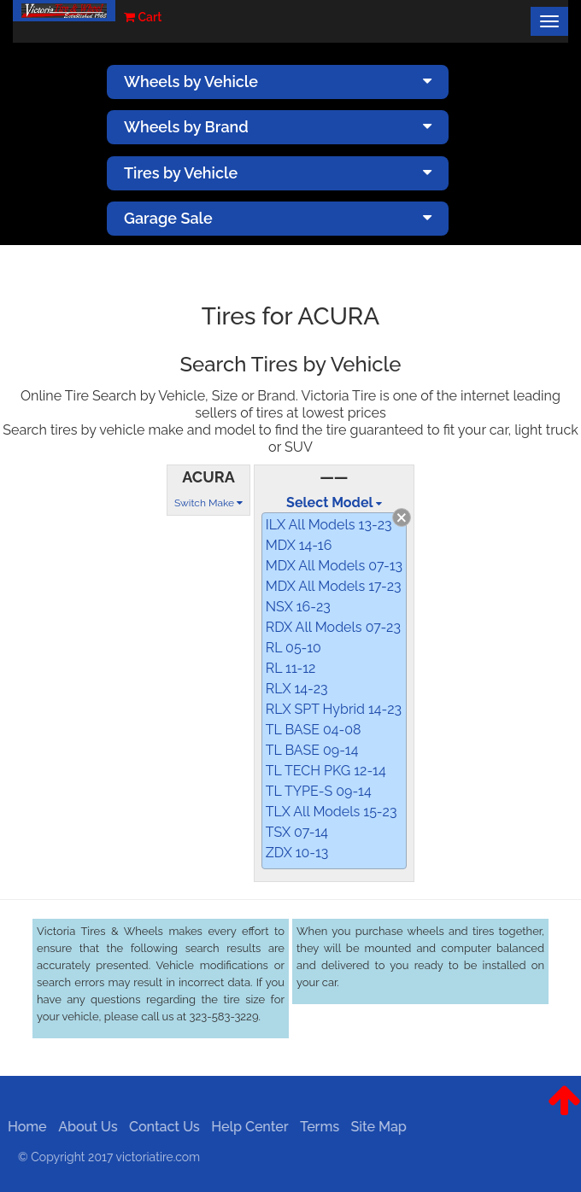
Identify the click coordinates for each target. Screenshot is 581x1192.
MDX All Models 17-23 (334, 586)
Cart (142, 17)
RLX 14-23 (297, 689)
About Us (84, 1127)
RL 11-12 (291, 668)
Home (24, 1127)
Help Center (246, 1127)
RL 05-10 (293, 648)
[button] (564, 1113)
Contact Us (161, 1127)
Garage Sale (277, 218)
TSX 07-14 (297, 832)
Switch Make (208, 503)
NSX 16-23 (298, 607)
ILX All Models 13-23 (329, 525)
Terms (316, 1127)
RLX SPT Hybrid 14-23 (334, 709)
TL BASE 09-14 (312, 750)
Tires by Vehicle (277, 173)
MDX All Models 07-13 (334, 566)
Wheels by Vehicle (277, 82)
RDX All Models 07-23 (333, 627)
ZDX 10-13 (297, 852)
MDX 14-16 (299, 545)
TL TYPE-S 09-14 (319, 791)
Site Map (374, 1127)
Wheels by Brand (277, 127)
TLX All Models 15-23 (331, 811)
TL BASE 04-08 (313, 730)
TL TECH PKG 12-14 (326, 771)
